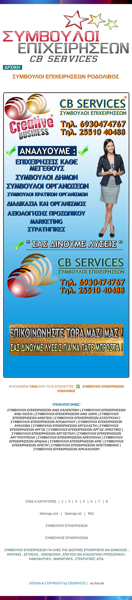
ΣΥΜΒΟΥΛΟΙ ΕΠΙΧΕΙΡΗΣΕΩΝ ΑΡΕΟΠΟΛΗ (69, 437)
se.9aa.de (97, 583)
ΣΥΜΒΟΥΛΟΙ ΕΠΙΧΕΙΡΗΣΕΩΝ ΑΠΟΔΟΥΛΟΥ (43, 422)
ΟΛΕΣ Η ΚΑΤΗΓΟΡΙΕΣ (40, 501)
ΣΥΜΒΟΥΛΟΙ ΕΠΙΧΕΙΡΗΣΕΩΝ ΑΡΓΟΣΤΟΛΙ (43, 433)
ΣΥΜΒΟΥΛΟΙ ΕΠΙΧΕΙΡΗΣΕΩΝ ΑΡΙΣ (76, 441)
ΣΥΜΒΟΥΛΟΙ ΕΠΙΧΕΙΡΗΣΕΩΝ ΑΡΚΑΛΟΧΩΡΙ (66, 449)
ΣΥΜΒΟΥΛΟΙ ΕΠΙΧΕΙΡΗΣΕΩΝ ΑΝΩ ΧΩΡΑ (66, 414)
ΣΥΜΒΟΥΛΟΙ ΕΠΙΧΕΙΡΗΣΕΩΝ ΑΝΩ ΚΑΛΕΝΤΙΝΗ (43, 410)
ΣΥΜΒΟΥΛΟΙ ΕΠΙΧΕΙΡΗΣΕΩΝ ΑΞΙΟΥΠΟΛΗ (86, 418)
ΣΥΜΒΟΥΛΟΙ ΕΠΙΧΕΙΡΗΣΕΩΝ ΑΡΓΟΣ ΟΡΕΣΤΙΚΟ (84, 429)
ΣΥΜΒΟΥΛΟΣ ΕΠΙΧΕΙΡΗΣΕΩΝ (66, 537)
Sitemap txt (73, 513)
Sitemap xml (49, 513)
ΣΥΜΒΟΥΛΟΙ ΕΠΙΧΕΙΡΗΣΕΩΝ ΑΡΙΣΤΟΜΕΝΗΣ (85, 445)
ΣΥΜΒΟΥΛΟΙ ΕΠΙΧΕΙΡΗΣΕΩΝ (67, 525)
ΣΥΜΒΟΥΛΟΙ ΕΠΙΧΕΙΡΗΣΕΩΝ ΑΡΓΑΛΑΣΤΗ (65, 425)
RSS (91, 513)
